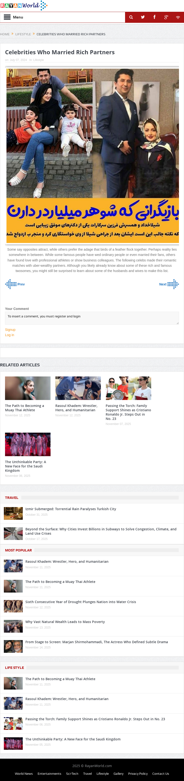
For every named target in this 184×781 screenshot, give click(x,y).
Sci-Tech (72, 773)
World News (24, 773)
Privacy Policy (138, 773)
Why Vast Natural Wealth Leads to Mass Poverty (65, 621)
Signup (10, 330)
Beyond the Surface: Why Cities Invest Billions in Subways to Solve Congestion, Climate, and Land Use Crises (101, 531)
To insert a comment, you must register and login (92, 318)
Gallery (118, 773)
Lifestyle (38, 60)
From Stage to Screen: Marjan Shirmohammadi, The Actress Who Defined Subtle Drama (96, 642)
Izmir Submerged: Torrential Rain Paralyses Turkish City (70, 509)
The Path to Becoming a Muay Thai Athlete (24, 407)
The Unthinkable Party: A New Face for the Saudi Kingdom (25, 466)
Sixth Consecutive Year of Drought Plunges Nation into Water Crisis (80, 601)
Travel (11, 498)
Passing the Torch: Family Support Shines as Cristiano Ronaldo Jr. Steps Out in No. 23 (128, 412)
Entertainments (49, 773)
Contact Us (160, 773)
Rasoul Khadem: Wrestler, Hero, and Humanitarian (76, 407)
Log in (9, 335)
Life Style (14, 668)
